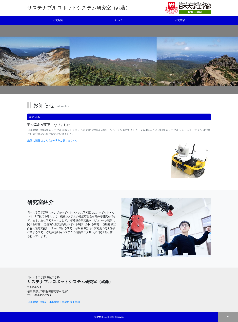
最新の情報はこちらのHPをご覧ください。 (53, 140)
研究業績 (180, 20)
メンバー (119, 20)
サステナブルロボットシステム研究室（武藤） (78, 8)
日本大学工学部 (36, 302)
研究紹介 (58, 20)
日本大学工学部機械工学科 (64, 302)
